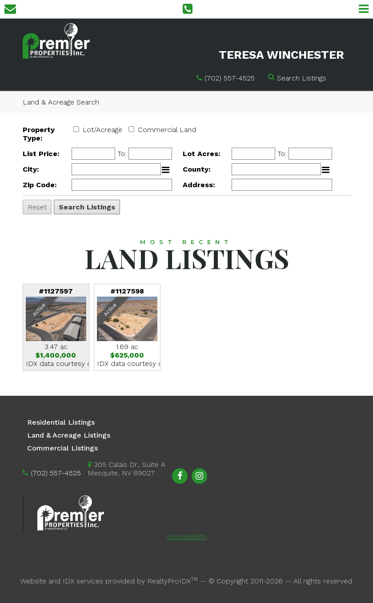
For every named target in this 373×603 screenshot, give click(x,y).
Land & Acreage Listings (68, 435)
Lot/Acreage (102, 129)
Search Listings (301, 78)
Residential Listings (61, 422)
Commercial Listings (62, 448)
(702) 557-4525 (230, 78)
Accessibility (187, 536)
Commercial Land (167, 129)
